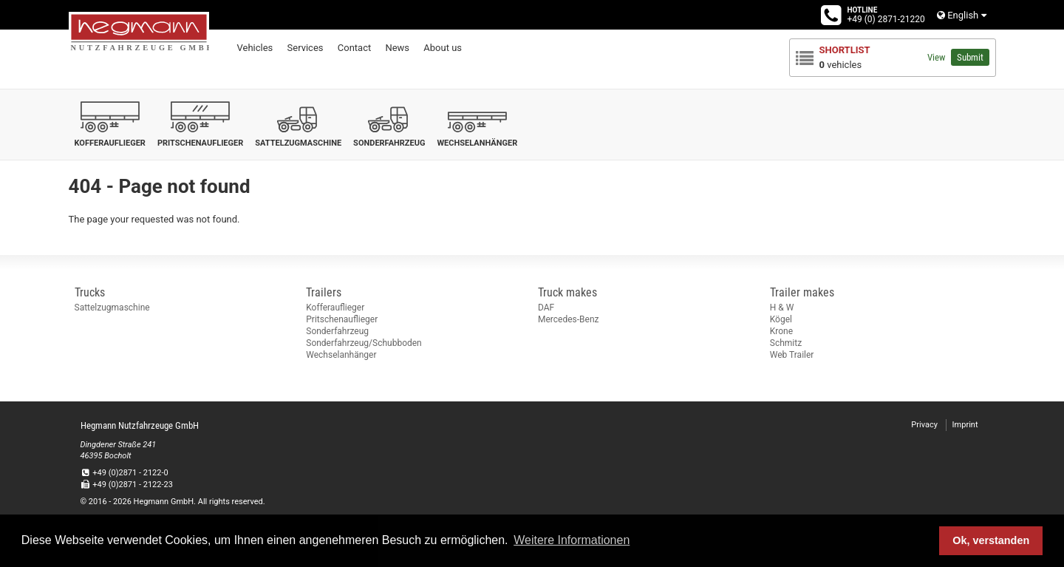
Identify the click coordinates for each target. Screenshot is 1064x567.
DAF (546, 307)
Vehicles (255, 47)
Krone (781, 331)
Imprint (965, 425)
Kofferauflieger (335, 307)
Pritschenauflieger (342, 319)
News (397, 47)
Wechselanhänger (341, 355)
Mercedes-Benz (568, 319)
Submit (970, 57)
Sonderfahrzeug (337, 331)
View (936, 57)
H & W (782, 307)
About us (442, 47)
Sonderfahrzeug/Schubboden (364, 343)
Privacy (924, 425)
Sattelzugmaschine (112, 307)
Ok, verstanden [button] (990, 540)
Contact (354, 47)
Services (305, 47)
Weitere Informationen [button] (572, 540)
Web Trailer (792, 355)
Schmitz (786, 343)
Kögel (781, 319)
